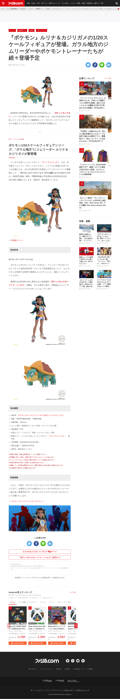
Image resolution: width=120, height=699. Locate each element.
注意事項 (67, 669)
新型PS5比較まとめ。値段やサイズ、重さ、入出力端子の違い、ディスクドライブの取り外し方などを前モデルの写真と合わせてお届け (86, 237)
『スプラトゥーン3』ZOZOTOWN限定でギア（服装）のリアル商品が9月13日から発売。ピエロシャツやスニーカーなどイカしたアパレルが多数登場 (92, 169)
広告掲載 (90, 669)
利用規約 (58, 669)
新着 (28, 3)
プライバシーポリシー (46, 669)
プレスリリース (57, 9)
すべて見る (73, 592)
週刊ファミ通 (98, 3)
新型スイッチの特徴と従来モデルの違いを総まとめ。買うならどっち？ (86, 260)
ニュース (72, 3)
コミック (43, 602)
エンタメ (30, 9)
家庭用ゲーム (40, 9)
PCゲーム (44, 3)
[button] (76, 625)
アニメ (51, 602)
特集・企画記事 (87, 3)
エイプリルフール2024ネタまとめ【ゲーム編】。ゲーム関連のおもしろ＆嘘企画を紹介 (104, 283)
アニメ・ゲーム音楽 (64, 602)
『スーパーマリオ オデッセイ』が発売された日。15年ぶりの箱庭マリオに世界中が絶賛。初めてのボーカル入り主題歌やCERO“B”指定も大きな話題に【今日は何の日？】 (92, 103)
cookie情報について (79, 669)
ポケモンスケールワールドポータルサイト (27, 501)
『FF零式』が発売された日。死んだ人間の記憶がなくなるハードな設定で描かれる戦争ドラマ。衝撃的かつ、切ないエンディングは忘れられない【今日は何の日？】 (92, 136)
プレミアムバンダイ (50, 162)
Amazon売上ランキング (20, 592)
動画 (78, 3)
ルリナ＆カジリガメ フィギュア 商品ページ (39, 552)
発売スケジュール (54, 3)
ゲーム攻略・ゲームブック (27, 602)
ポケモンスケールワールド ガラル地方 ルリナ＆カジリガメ (41, 415)
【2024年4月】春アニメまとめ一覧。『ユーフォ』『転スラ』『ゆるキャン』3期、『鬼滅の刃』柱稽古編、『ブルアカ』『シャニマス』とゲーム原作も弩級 (104, 260)
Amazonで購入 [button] (17, 643)
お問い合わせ (32, 669)
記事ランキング (86, 78)
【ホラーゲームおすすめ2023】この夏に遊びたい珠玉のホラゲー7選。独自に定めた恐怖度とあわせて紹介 (86, 283)
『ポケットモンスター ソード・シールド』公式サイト (39, 557)
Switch (33, 3)
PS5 (38, 3)
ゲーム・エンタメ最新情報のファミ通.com (13, 9)
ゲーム (12, 602)
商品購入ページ (17, 240)
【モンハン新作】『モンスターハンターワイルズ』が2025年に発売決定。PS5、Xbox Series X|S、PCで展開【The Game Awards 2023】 (92, 203)
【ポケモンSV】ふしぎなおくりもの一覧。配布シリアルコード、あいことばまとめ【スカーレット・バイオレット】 (104, 237)
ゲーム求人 (64, 3)
